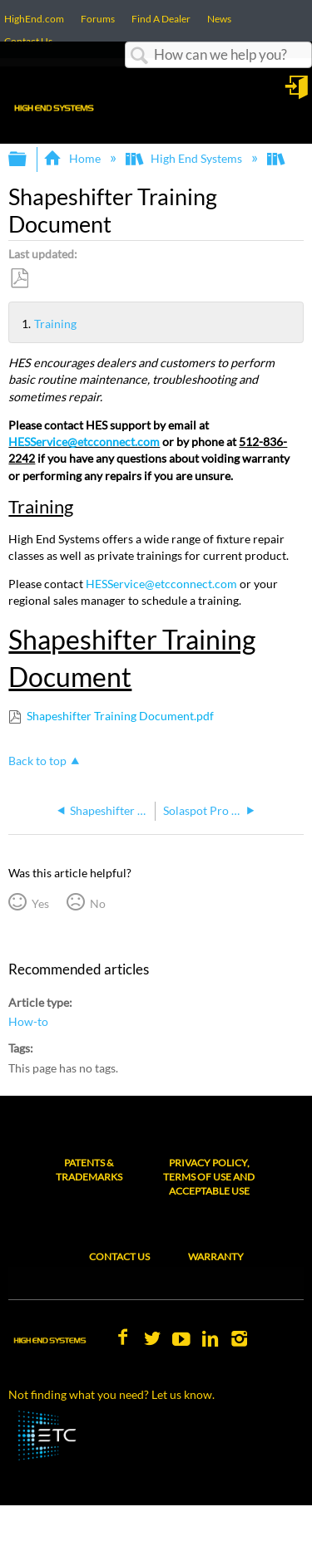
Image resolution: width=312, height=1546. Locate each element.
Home (72, 158)
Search (140, 56)
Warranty (216, 1256)
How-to (28, 1021)
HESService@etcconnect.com (84, 441)
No (98, 903)
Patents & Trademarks (89, 1169)
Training (27, 324)
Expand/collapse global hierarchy (28, 159)
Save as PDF (19, 278)
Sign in (298, 93)
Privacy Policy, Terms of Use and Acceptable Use (209, 1176)
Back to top (37, 760)
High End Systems (185, 158)
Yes (40, 903)
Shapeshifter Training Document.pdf (120, 716)
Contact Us (119, 1256)
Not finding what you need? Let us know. (111, 1394)
